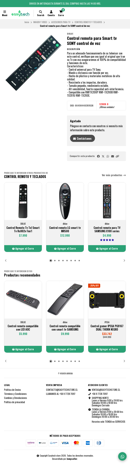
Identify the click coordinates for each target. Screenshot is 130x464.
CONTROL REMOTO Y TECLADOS (88, 22)
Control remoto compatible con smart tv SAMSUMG (65, 327)
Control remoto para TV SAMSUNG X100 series (107, 229)
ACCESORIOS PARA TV (60, 22)
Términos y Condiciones (15, 394)
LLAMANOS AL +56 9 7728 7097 (60, 394)
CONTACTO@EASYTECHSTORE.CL (62, 390)
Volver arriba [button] (65, 373)
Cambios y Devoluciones (15, 398)
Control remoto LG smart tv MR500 (65, 229)
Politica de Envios (12, 390)
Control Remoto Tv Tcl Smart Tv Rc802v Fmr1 (23, 229)
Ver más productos (114, 175)
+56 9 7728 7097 (98, 394)
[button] (117, 156)
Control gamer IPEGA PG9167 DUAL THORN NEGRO (107, 327)
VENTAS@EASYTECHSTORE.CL (104, 390)
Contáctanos (82, 138)
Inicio (27, 22)
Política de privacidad (14, 402)
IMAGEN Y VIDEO (40, 22)
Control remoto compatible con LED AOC (23, 327)
